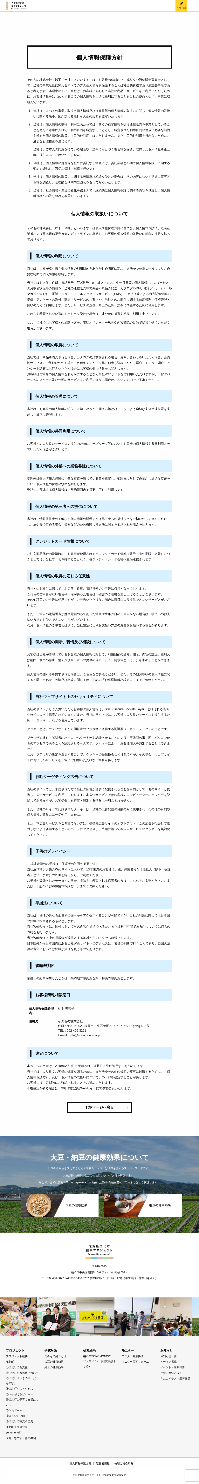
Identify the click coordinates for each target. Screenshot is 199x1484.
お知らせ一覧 (168, 1356)
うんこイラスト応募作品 (175, 1378)
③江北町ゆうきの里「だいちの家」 (22, 1381)
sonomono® (13, 1432)
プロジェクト (15, 1350)
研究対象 (51, 1350)
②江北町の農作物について (22, 1372)
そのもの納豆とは (55, 1356)
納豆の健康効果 (54, 1367)
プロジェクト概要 (17, 1356)
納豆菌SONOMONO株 (97, 1356)
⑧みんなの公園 (15, 1415)
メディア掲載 (168, 1361)
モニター (128, 1350)
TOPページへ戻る (100, 1107)
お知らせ (166, 1350)
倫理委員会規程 (123, 1463)
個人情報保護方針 (80, 1463)
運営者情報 (103, 1463)
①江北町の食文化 (17, 1367)
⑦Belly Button (15, 1410)
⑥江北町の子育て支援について (22, 1402)
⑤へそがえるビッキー (19, 1394)
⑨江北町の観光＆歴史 (19, 1421)
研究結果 (89, 1350)
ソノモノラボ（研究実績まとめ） (99, 1364)
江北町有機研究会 (17, 1426)
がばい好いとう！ (171, 1372)
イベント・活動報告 (172, 1367)
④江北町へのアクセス (19, 1388)
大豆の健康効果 (54, 1361)
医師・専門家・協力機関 (21, 1438)
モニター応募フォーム (135, 1361)
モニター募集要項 (132, 1356)
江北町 (10, 1361)
